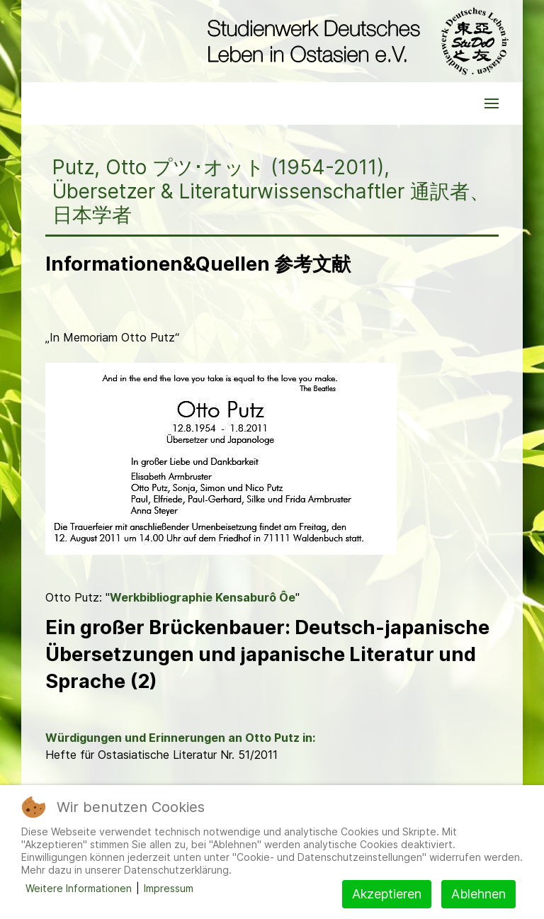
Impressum (168, 888)
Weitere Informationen (79, 888)
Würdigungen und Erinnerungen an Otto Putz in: (180, 738)
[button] (491, 103)
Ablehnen (478, 893)
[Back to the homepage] (354, 41)
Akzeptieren (386, 893)
